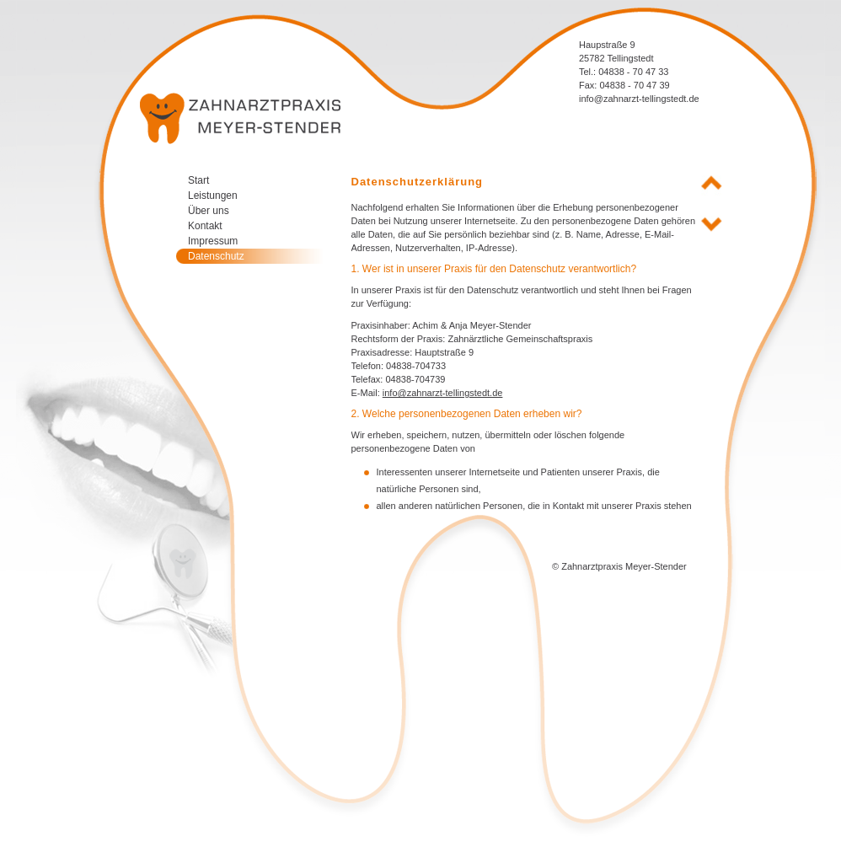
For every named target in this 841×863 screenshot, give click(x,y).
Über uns (208, 211)
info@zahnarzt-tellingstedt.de (639, 99)
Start (198, 180)
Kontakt (205, 226)
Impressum (213, 241)
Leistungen (213, 195)
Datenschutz (216, 256)
